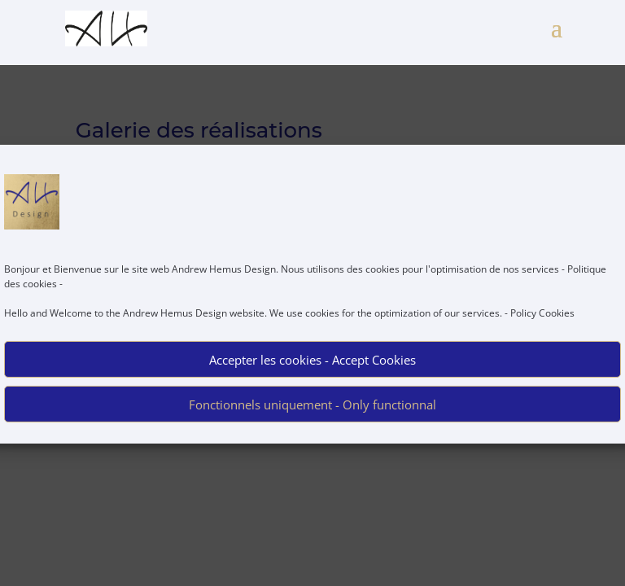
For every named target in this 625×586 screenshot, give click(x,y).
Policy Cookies (542, 320)
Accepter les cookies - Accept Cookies (312, 367)
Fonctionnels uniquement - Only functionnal (312, 412)
